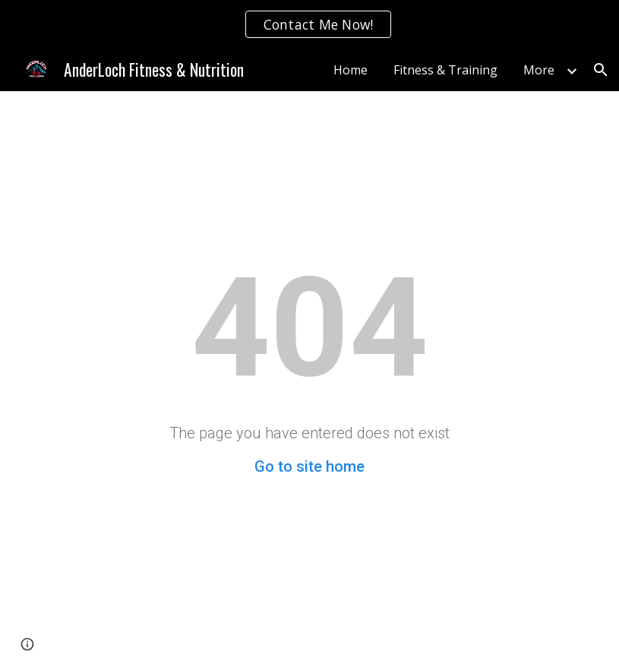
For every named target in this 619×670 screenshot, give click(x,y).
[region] (309, 24)
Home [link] (350, 70)
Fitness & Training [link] (445, 70)
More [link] (538, 70)
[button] (601, 70)
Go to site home (309, 466)
